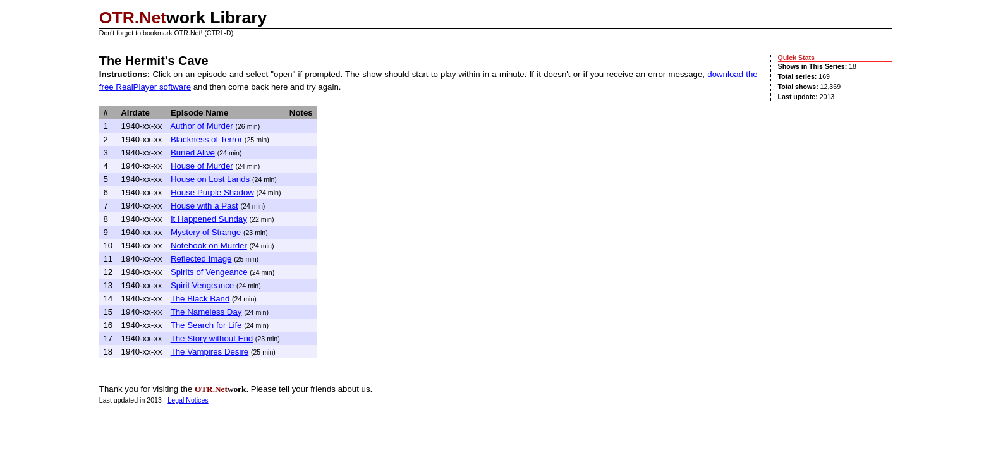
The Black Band (200, 298)
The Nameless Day (206, 312)
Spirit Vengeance (202, 285)
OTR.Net (132, 17)
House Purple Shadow (212, 192)
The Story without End (212, 338)
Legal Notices (187, 400)
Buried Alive (193, 152)
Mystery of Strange (206, 232)
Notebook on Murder (209, 245)
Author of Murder (201, 126)
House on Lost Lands (210, 179)
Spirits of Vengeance (209, 272)
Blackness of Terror (206, 139)
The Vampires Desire (210, 351)
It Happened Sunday (209, 219)
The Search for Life (206, 325)
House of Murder (202, 166)
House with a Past (204, 205)
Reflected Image (201, 259)
